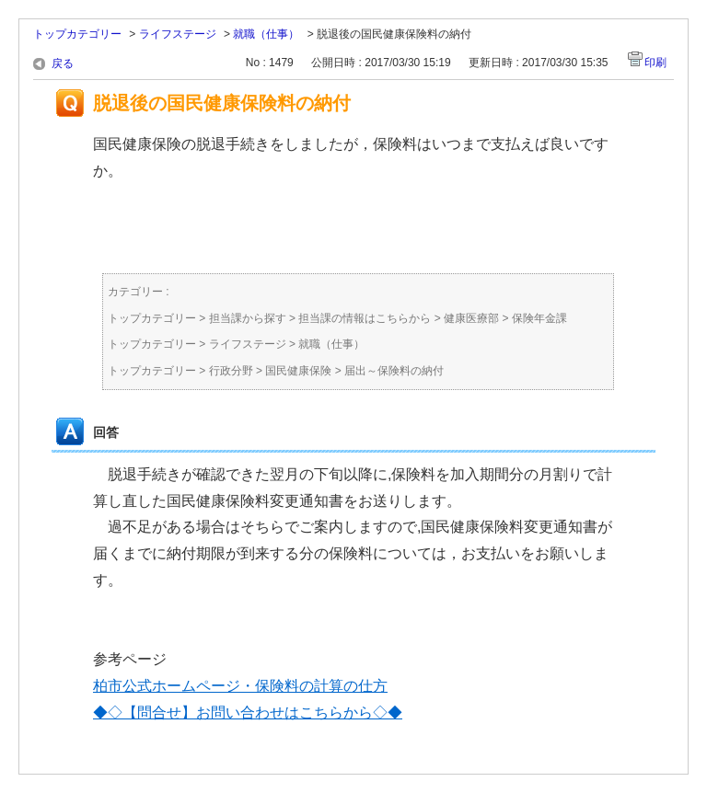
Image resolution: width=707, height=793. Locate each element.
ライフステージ (177, 34)
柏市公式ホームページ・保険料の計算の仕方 (240, 686)
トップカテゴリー (77, 34)
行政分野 (231, 370)
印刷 (655, 62)
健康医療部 (471, 318)
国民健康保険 (298, 370)
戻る (63, 63)
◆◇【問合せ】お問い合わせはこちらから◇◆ (247, 712)
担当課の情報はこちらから (364, 318)
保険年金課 (539, 318)
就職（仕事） (266, 34)
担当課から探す (247, 318)
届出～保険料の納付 (394, 370)
